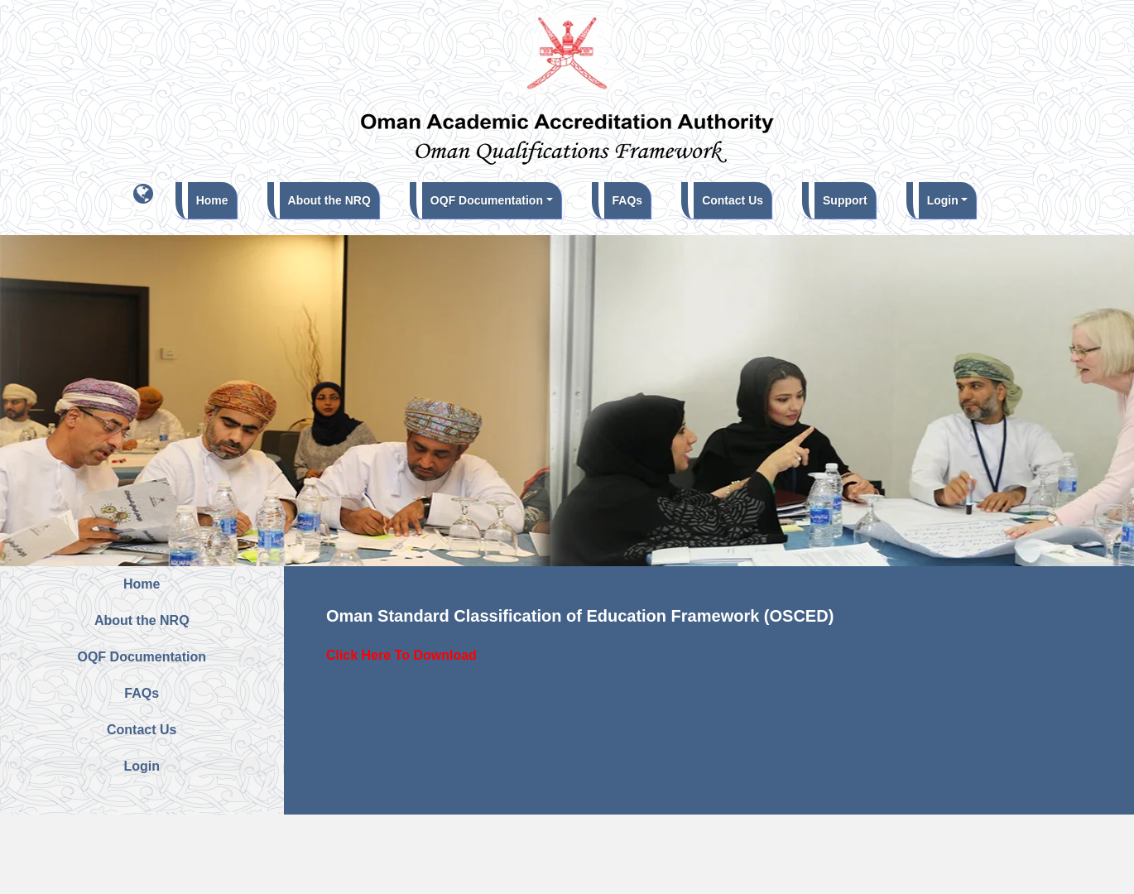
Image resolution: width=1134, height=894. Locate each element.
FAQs (628, 200)
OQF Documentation (486, 200)
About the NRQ (329, 200)
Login (943, 200)
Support (845, 200)
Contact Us (732, 200)
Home (216, 198)
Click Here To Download (401, 655)
